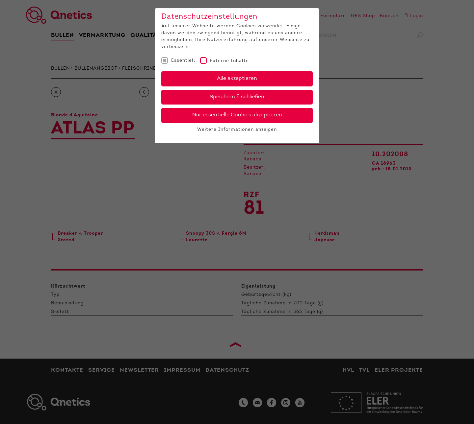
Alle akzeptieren (237, 78)
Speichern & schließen (237, 97)
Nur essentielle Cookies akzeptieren (237, 115)
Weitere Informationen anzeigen (237, 130)
